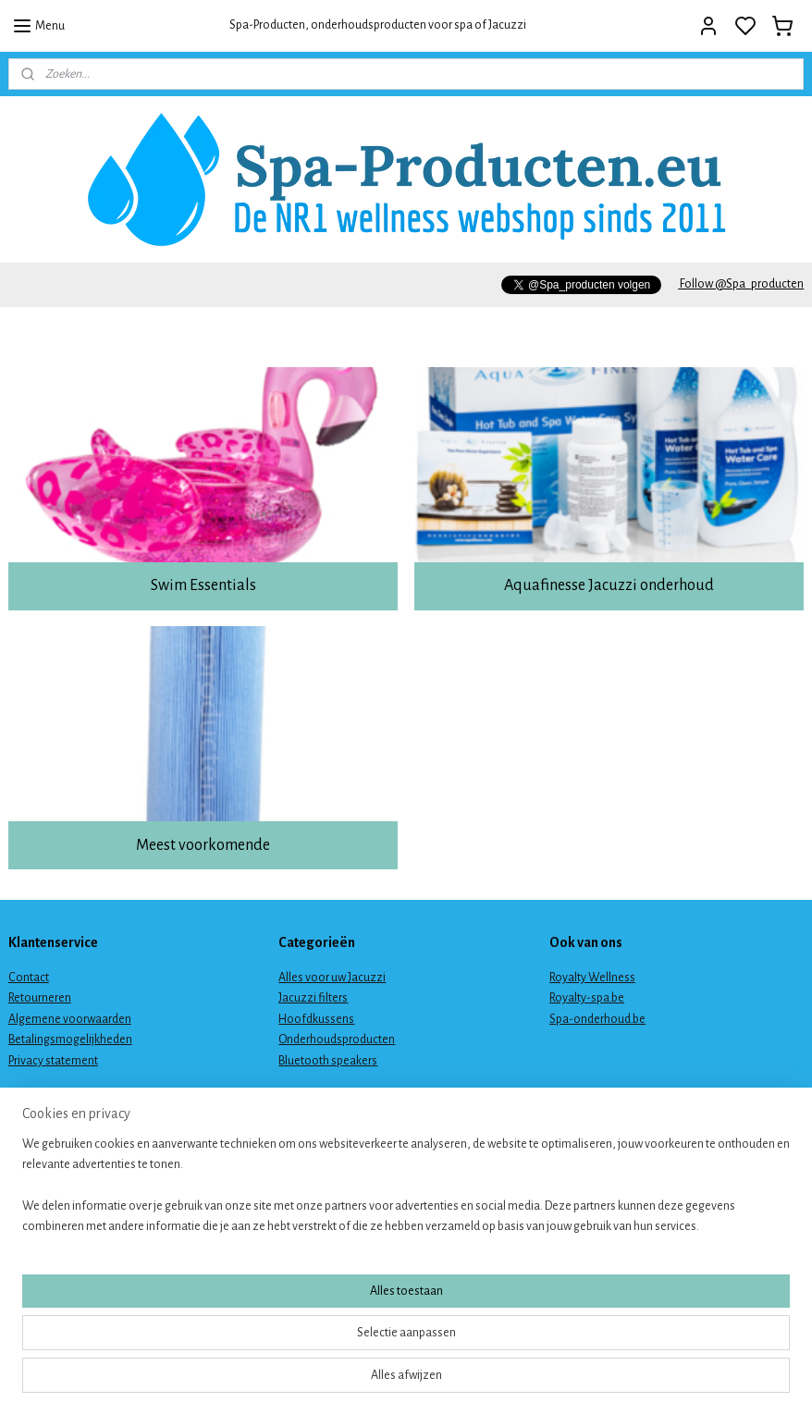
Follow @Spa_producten (741, 283)
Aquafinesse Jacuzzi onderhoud (609, 585)
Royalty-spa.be (586, 997)
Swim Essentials (203, 585)
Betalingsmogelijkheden (70, 1039)
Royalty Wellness (592, 977)
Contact (28, 977)
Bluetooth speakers (327, 1060)
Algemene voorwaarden (69, 1019)
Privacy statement (53, 1060)
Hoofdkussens (316, 1019)
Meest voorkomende (203, 845)
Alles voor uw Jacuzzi (332, 977)
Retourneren (39, 997)
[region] (284, 1342)
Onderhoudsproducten (336, 1039)
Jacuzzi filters (313, 997)
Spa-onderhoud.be (597, 1019)
